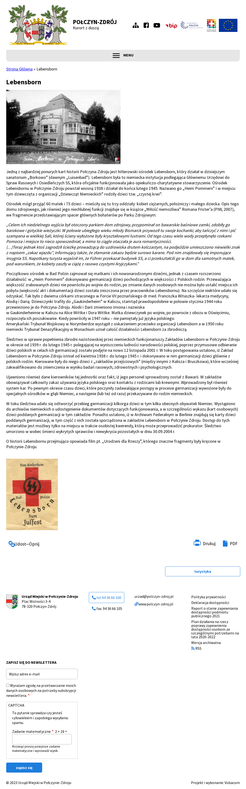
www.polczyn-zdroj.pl (154, 604)
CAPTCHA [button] (16, 705)
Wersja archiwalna (206, 642)
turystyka (202, 571)
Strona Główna (19, 69)
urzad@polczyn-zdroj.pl (154, 596)
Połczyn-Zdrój (95, 22)
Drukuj (209, 543)
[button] (63, 127)
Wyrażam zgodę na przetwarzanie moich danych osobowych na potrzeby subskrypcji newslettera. (41, 690)
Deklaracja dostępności (210, 602)
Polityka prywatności (208, 596)
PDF (234, 543)
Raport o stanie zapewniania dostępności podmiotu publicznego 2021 (214, 612)
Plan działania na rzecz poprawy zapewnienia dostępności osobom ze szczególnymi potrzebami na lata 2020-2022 (215, 629)
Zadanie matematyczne (31, 731)
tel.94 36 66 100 (106, 597)
